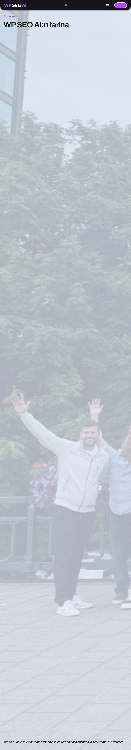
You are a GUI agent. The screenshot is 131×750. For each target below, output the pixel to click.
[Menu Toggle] (66, 5)
